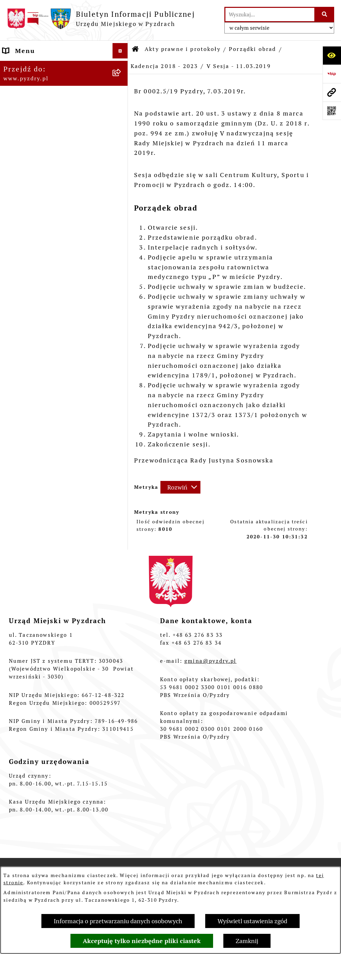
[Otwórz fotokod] (332, 111)
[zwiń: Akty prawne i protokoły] (122, 82)
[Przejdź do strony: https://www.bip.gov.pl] (332, 74)
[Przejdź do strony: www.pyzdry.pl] (332, 92)
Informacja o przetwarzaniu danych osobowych (118, 921)
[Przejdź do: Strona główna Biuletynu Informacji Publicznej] (136, 49)
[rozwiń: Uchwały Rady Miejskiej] (122, 130)
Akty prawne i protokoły (183, 49)
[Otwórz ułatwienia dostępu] (332, 55)
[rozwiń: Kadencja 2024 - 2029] (122, 190)
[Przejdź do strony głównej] (101, 18)
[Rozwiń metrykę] (180, 487)
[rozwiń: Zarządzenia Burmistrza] (122, 150)
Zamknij (247, 941)
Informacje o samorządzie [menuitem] (47, 66)
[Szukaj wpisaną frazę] (324, 14)
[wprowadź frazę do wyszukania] (269, 14)
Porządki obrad (252, 49)
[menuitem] (64, 105)
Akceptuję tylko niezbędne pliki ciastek (142, 941)
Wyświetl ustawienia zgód (252, 921)
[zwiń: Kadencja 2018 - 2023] (122, 209)
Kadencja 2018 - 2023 (164, 66)
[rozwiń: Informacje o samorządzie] (122, 66)
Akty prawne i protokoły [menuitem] (44, 81)
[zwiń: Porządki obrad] (122, 170)
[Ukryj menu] (120, 50)
